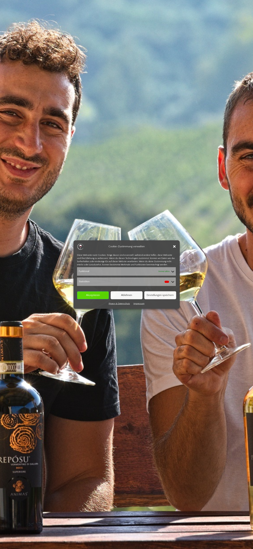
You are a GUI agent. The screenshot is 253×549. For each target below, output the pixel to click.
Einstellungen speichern (160, 295)
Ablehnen (126, 295)
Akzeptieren (93, 295)
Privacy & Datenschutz (119, 303)
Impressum (138, 303)
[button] (174, 246)
